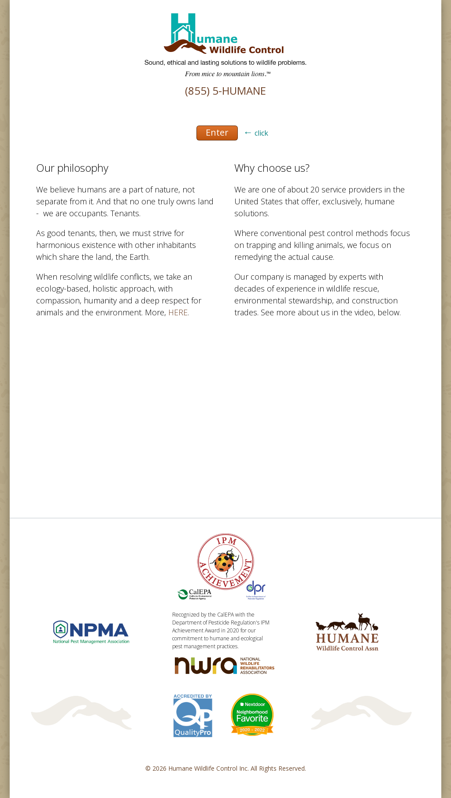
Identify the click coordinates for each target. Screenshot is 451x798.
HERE (178, 312)
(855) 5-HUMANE (225, 90)
